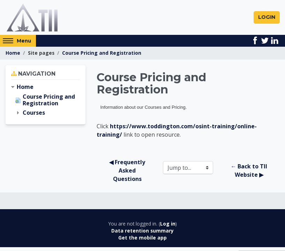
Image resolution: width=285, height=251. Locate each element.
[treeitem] (45, 87)
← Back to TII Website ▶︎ (250, 171)
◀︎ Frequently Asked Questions (128, 171)
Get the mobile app (142, 238)
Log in (167, 224)
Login (266, 17)
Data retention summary (142, 231)
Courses (34, 113)
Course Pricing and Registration (101, 53)
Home (13, 53)
